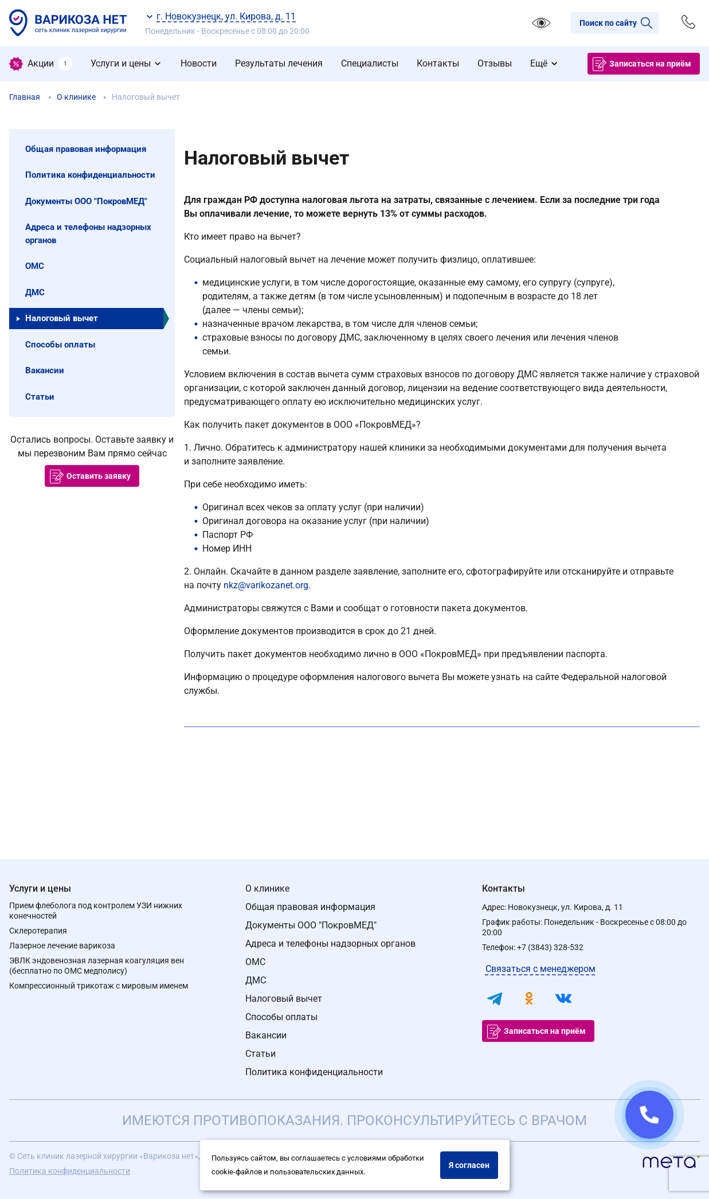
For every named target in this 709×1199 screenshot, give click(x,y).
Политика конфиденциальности (314, 1072)
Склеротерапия (38, 930)
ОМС (255, 961)
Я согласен (469, 1165)
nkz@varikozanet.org (266, 585)
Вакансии (266, 1035)
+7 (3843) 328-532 (550, 947)
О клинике (267, 888)
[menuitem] (40, 64)
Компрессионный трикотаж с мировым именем (98, 985)
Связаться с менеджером (540, 968)
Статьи (260, 1053)
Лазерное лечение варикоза (62, 945)
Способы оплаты (281, 1016)
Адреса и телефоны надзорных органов (330, 943)
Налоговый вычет (283, 998)
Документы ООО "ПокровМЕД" (311, 925)
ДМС (255, 980)
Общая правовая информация (310, 906)
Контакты (503, 888)
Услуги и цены (40, 888)
